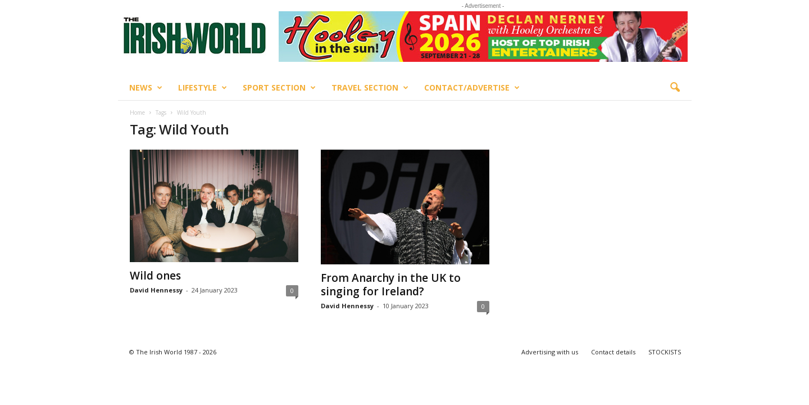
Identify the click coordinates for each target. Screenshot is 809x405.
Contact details (613, 352)
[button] (674, 87)
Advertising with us (549, 352)
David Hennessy (156, 290)
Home (137, 112)
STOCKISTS (664, 352)
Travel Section (369, 87)
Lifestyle (202, 87)
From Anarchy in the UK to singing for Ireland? (391, 285)
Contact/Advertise (472, 87)
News (145, 87)
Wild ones (155, 275)
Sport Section (279, 87)
